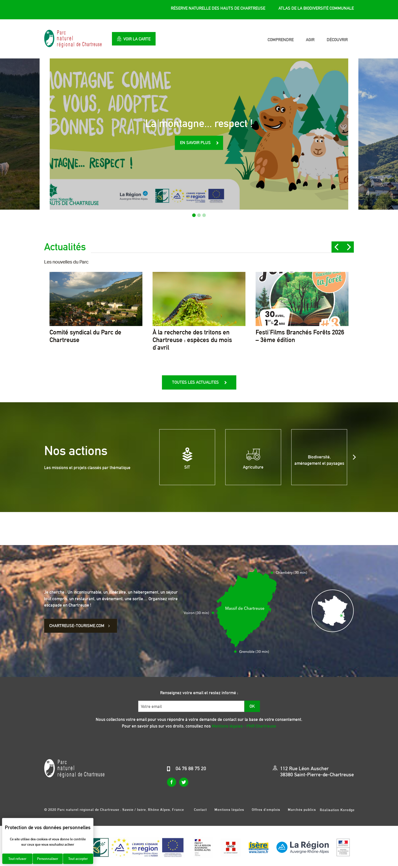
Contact (200, 809)
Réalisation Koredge (337, 810)
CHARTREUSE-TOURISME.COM (80, 625)
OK (252, 706)
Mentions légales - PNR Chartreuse (244, 726)
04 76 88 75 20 (191, 768)
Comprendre (281, 39)
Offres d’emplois (266, 809)
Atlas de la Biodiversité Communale (316, 8)
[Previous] (337, 247)
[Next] (348, 247)
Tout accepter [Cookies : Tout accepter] (78, 859)
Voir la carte (136, 38)
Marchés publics (302, 809)
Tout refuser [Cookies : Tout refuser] (17, 859)
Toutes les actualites (195, 382)
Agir (310, 39)
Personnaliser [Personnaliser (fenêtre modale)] (47, 859)
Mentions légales (229, 809)
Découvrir (337, 39)
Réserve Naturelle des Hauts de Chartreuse (218, 8)
